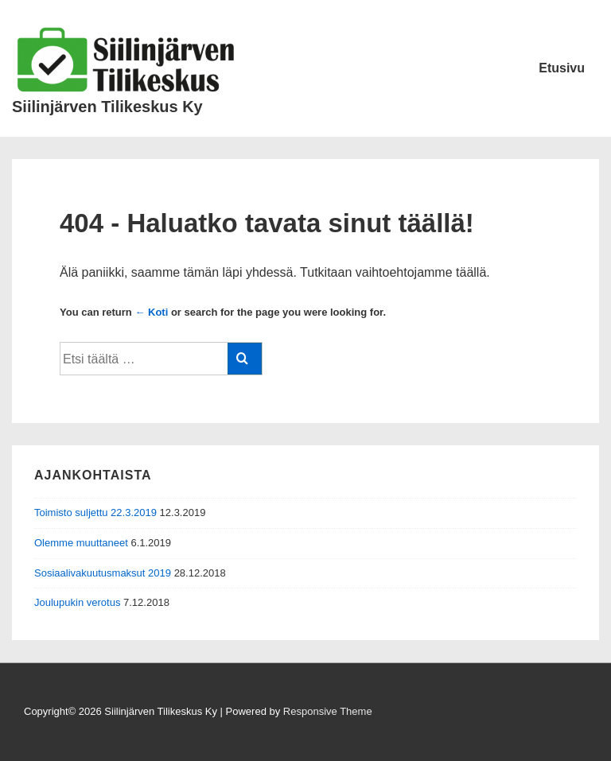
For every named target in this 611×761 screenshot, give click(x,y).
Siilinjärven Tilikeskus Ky (107, 106)
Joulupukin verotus (77, 602)
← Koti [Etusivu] (151, 312)
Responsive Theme (327, 711)
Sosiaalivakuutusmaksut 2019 (102, 573)
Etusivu (562, 68)
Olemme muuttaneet (81, 543)
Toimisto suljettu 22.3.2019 (95, 512)
